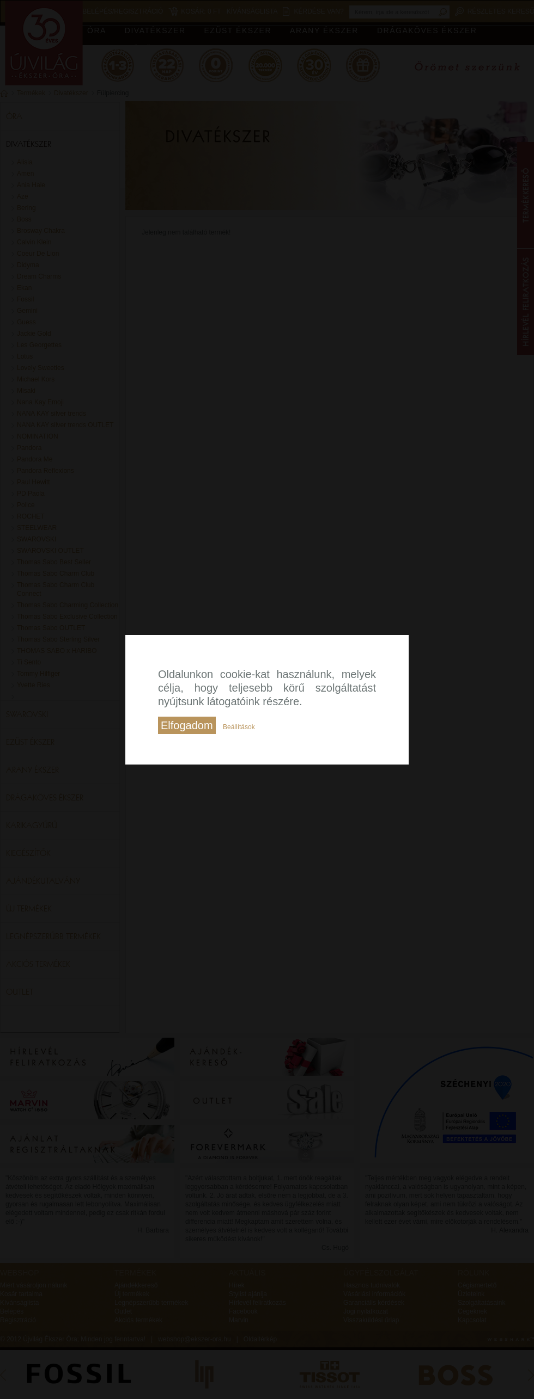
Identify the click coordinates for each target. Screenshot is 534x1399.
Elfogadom (187, 725)
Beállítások (239, 727)
